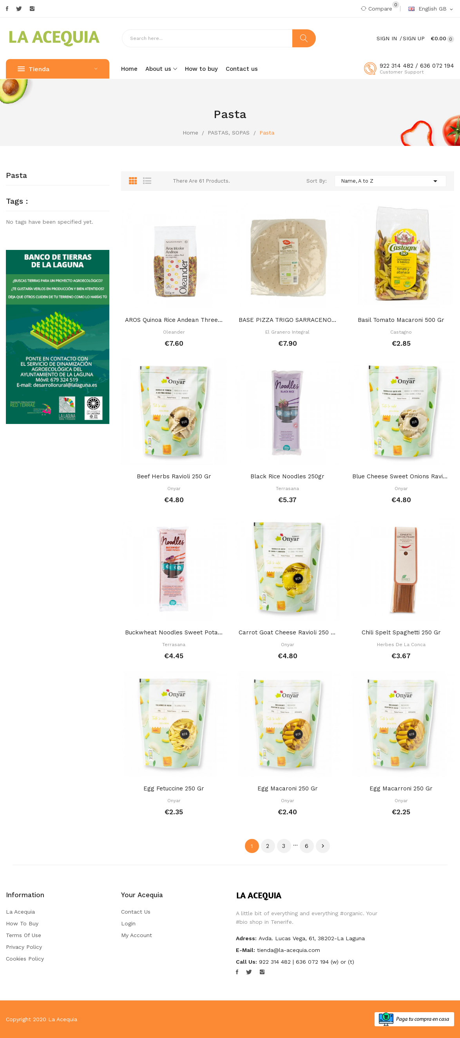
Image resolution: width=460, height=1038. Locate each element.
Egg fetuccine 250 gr (173, 788)
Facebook (7, 8)
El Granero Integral (287, 332)
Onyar (174, 488)
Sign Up (414, 38)
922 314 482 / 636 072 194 (417, 65)
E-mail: (245, 950)
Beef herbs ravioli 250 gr (174, 476)
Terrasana (287, 488)
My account (136, 935)
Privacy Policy (24, 947)
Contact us (135, 912)
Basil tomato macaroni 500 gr (401, 319)
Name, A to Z (390, 181)
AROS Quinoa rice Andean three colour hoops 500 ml (174, 319)
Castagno (401, 332)
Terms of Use (23, 935)
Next (322, 845)
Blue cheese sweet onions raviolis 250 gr (401, 476)
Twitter (19, 8)
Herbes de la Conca (401, 644)
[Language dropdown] (431, 9)
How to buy (22, 923)
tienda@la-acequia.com (288, 950)
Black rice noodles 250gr (287, 476)
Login (128, 923)
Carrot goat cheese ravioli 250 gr (288, 632)
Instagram (32, 8)
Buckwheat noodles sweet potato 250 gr (174, 632)
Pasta (16, 175)
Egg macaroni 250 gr (287, 788)
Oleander (174, 332)
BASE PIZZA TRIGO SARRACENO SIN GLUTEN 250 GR (288, 319)
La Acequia (20, 912)
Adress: (246, 938)
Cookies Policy (25, 958)
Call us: (246, 962)
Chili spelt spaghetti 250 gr (401, 632)
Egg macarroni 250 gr (401, 788)
